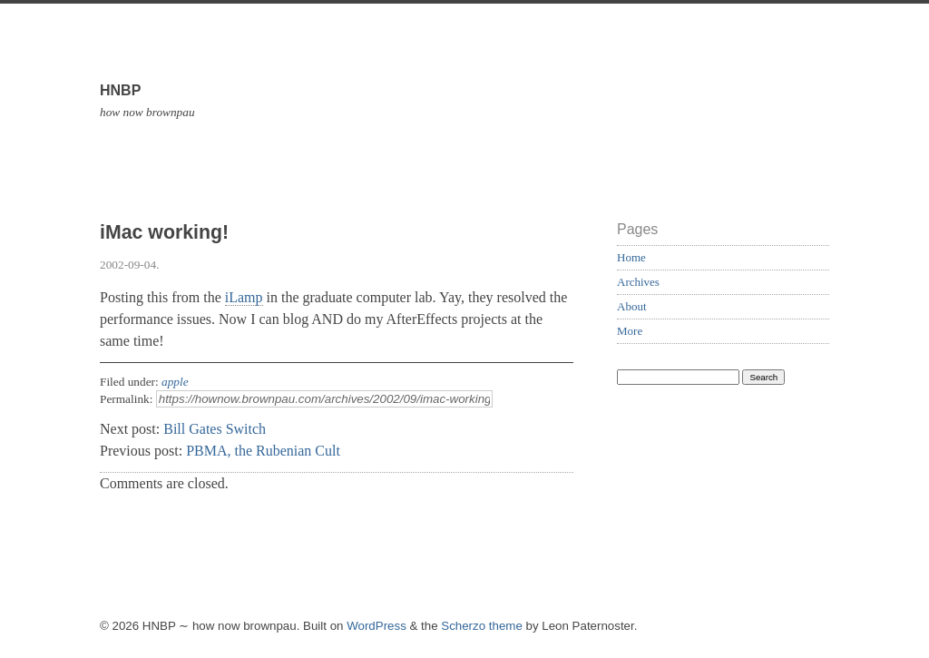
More (629, 331)
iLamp (244, 297)
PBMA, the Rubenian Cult (263, 450)
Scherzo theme (482, 626)
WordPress (376, 626)
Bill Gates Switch (214, 429)
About (632, 306)
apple (175, 381)
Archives (638, 282)
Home (631, 257)
